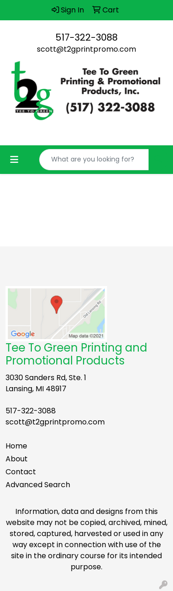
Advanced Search (38, 484)
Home (16, 446)
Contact (21, 471)
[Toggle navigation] (14, 159)
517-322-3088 (86, 37)
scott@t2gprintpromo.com (86, 49)
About (17, 459)
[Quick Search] (94, 159)
